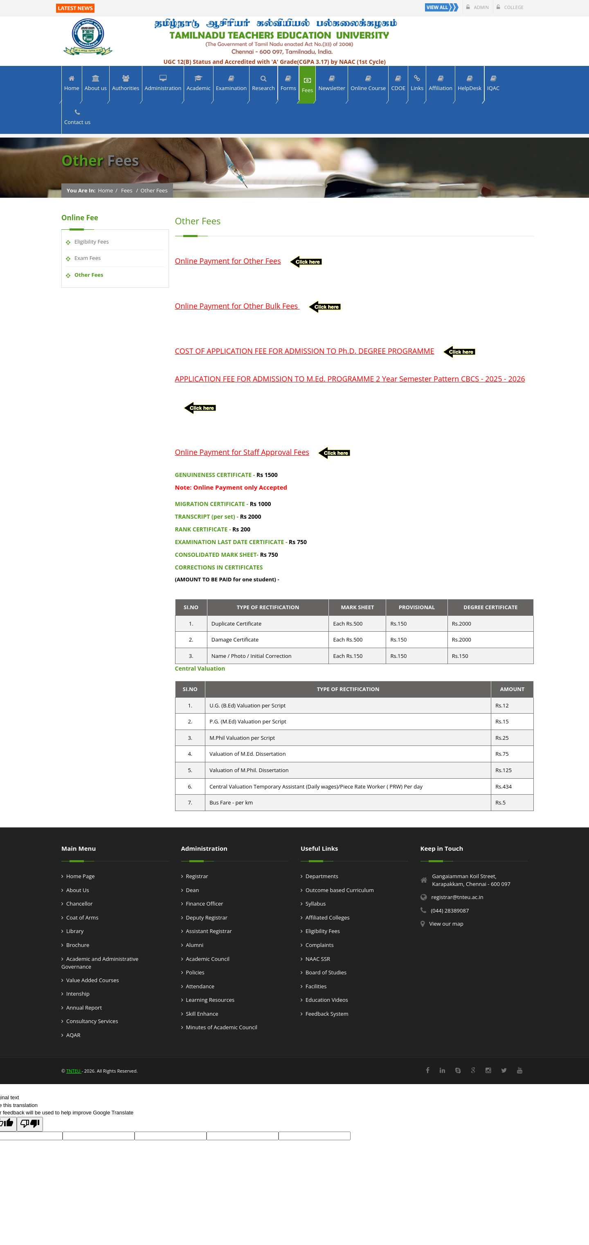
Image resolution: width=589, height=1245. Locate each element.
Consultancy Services (92, 1021)
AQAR (73, 1035)
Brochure (77, 945)
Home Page (80, 876)
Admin (477, 7)
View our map (446, 923)
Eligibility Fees (91, 241)
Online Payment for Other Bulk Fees (237, 306)
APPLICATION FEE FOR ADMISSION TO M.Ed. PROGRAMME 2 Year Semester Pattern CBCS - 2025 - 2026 (350, 379)
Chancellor (79, 903)
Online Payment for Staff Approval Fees (242, 452)
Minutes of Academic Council (222, 1027)
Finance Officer (204, 903)
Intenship (78, 993)
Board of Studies (326, 972)
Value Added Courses (92, 980)
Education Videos (327, 999)
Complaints (320, 945)
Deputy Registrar (207, 917)
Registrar (197, 876)
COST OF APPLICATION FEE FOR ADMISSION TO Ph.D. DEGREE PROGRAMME (304, 351)
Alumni (195, 945)
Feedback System (327, 1013)
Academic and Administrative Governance (99, 963)
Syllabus (316, 903)
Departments (322, 876)
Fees (127, 190)
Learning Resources (210, 999)
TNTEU (73, 1071)
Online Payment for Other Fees (228, 261)
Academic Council (208, 959)
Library (74, 931)
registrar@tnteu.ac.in (457, 897)
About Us (77, 890)
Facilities (316, 986)
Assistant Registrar (209, 931)
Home (105, 190)
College (510, 7)
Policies (195, 972)
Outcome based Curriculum (340, 890)
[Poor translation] (30, 1124)
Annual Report (84, 1007)
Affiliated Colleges (328, 917)
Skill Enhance (202, 1013)
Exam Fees (87, 258)
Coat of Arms (82, 917)
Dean (192, 890)
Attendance (200, 986)
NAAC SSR (318, 959)
